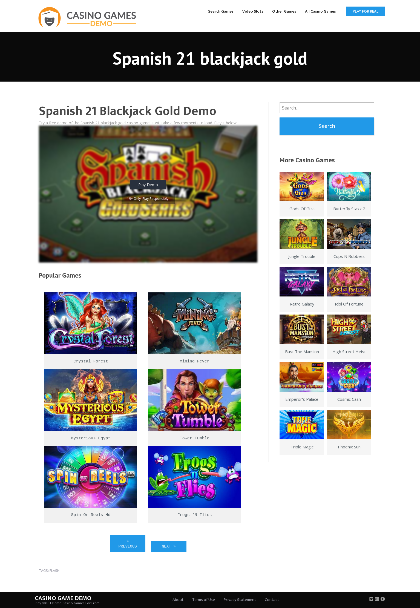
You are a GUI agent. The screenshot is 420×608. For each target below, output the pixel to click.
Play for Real (365, 11)
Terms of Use (203, 599)
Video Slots (252, 11)
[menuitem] (221, 11)
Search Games (221, 11)
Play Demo (148, 184)
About (177, 599)
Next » (169, 546)
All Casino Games (320, 11)
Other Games (284, 11)
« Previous (128, 543)
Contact (272, 599)
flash (54, 570)
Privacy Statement (240, 599)
